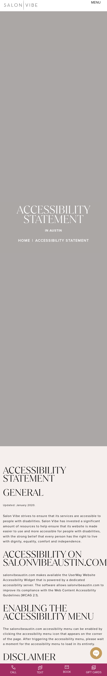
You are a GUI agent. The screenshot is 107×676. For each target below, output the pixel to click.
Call (13, 669)
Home (24, 240)
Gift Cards (93, 669)
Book (67, 669)
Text (40, 669)
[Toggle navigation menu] (96, 3)
